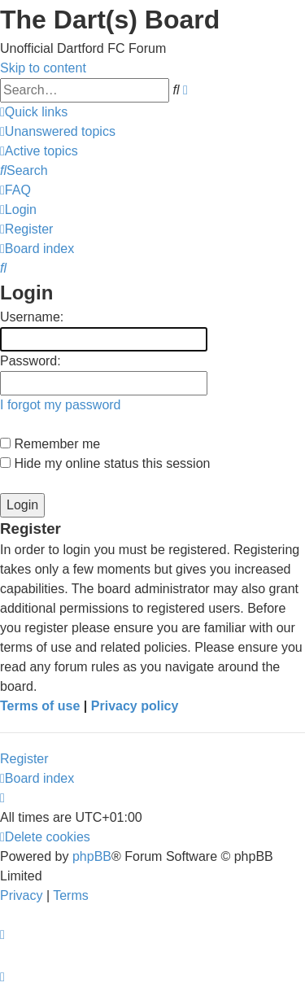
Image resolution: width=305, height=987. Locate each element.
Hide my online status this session (105, 463)
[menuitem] (57, 131)
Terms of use (40, 706)
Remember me (50, 444)
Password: (30, 361)
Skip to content (43, 68)
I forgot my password (60, 405)
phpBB (91, 856)
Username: (31, 317)
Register (24, 759)
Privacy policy (135, 706)
